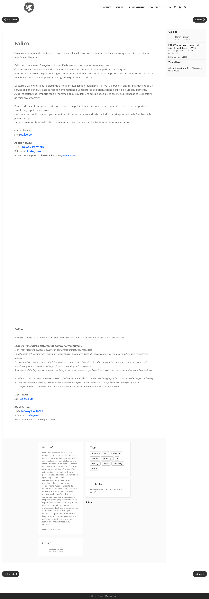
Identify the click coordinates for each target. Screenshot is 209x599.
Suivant (200, 19)
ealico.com (27, 134)
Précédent (10, 19)
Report (90, 502)
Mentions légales (111, 596)
